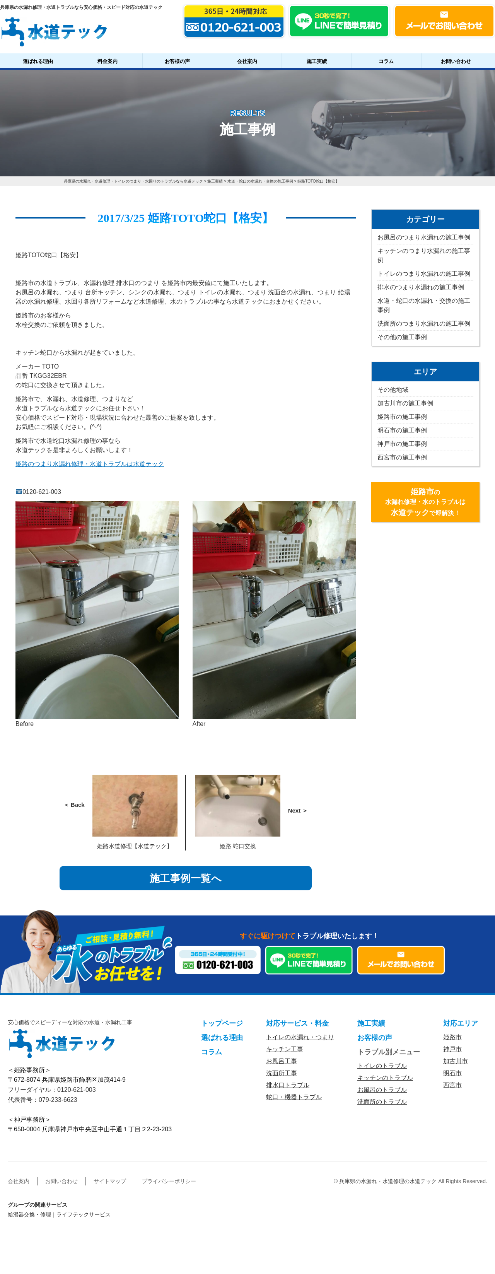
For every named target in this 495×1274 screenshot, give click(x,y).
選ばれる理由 (38, 61)
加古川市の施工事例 (405, 403)
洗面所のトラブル (382, 1101)
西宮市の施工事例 (402, 457)
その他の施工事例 (402, 337)
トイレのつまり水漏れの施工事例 (423, 273)
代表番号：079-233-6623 (42, 1099)
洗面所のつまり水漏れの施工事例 (423, 323)
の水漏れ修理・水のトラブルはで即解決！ (425, 502)
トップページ (222, 1023)
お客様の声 (177, 61)
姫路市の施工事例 (402, 416)
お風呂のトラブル (382, 1089)
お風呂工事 (281, 1061)
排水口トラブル (287, 1085)
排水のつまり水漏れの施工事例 (420, 287)
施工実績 (317, 61)
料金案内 (107, 61)
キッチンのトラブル (385, 1077)
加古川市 (455, 1061)
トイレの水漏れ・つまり (300, 1037)
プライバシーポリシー (169, 1181)
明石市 (452, 1073)
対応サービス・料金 (297, 1023)
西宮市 (452, 1085)
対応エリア (460, 1023)
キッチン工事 (284, 1049)
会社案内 (247, 61)
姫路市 (452, 1037)
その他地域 (392, 389)
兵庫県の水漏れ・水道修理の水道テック (388, 1181)
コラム (386, 61)
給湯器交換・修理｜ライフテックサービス (59, 1214)
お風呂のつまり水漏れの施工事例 (423, 237)
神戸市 (452, 1049)
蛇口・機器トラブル (294, 1097)
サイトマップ (110, 1181)
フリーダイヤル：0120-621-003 (52, 1089)
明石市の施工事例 (402, 430)
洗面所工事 (281, 1073)
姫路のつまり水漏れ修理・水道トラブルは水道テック (89, 464)
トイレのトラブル (382, 1065)
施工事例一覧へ (186, 878)
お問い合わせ (456, 61)
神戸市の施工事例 (402, 444)
